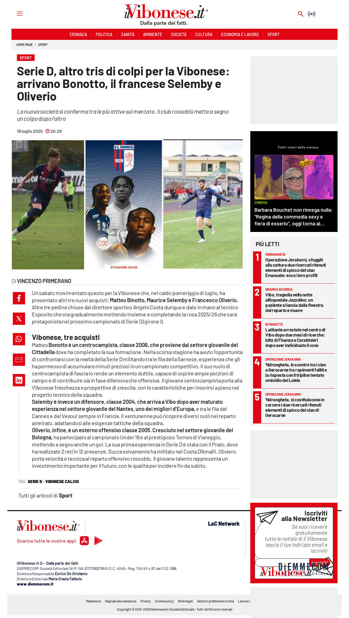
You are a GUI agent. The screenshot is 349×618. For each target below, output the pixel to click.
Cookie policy (164, 601)
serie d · (36, 481)
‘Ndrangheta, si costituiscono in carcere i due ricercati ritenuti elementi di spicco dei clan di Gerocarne (294, 407)
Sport (43, 44)
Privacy (145, 601)
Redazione (93, 601)
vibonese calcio (62, 481)
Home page (24, 44)
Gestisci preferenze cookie (215, 601)
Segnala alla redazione (120, 601)
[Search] (300, 14)
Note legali (185, 601)
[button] (19, 298)
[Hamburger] (14, 13)
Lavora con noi (248, 601)
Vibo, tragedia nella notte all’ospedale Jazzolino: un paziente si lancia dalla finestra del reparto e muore (294, 302)
